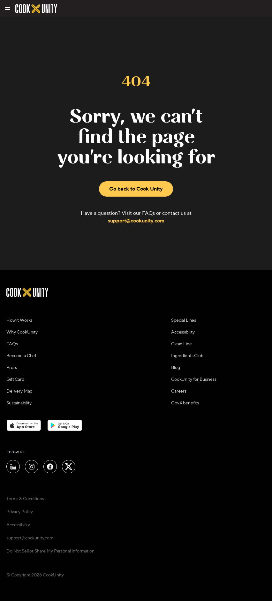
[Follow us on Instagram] (31, 466)
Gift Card (15, 379)
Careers (178, 391)
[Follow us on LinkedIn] (13, 466)
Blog (175, 368)
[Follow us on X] (68, 466)
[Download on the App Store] (23, 425)
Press (11, 368)
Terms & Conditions (25, 499)
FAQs (12, 344)
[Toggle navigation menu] (7, 8)
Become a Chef (21, 356)
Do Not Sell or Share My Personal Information (50, 551)
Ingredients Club (187, 356)
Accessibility (183, 332)
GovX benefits (185, 403)
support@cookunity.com (136, 221)
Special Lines (183, 320)
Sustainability (19, 403)
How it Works (19, 320)
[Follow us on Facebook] (50, 466)
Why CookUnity (22, 332)
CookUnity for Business (193, 379)
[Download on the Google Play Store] (65, 425)
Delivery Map (19, 391)
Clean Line (181, 344)
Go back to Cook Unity (136, 189)
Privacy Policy (19, 512)
